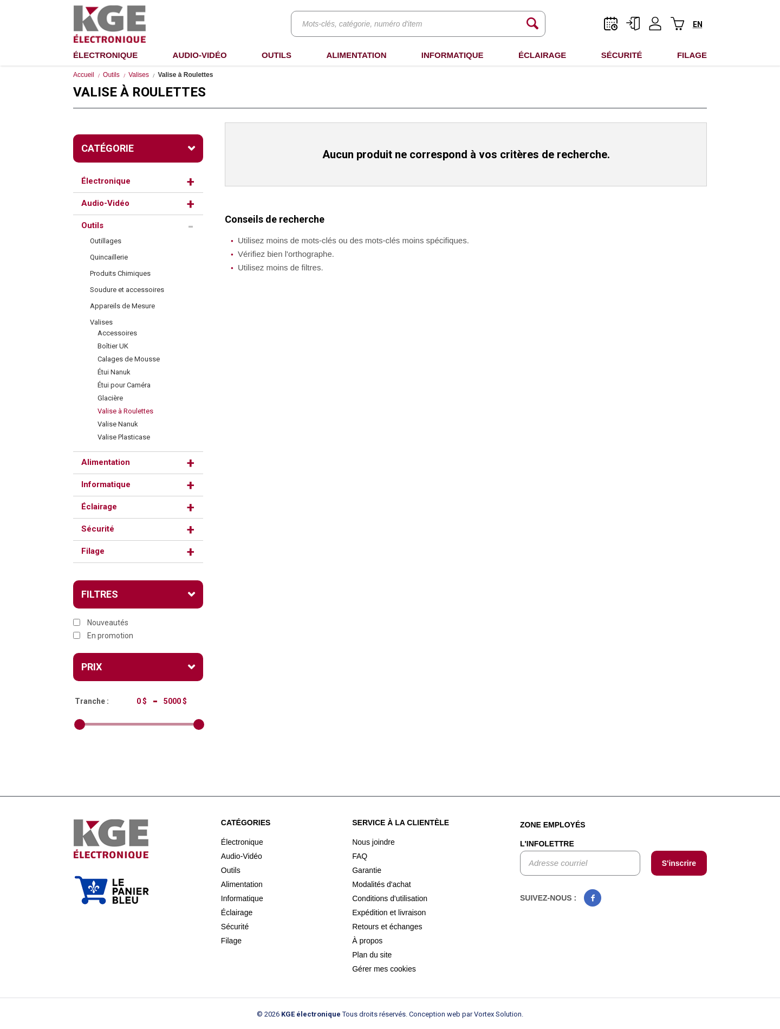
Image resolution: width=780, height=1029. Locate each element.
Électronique (105, 55)
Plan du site (372, 954)
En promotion (103, 635)
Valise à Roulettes (125, 411)
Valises (138, 75)
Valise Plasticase (124, 437)
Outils (276, 55)
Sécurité (621, 55)
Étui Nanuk (114, 372)
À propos (367, 940)
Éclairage (542, 55)
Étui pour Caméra (124, 385)
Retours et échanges (387, 926)
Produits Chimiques (120, 273)
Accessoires (117, 333)
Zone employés (553, 824)
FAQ (359, 856)
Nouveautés (100, 622)
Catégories (246, 822)
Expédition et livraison (389, 912)
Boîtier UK (113, 346)
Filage (692, 55)
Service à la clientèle (400, 822)
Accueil (83, 75)
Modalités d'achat (381, 884)
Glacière (110, 398)
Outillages (105, 241)
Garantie (366, 870)
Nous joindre (373, 842)
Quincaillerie (109, 257)
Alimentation (356, 55)
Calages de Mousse (129, 359)
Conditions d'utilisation (389, 898)
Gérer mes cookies (383, 969)
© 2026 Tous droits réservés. (332, 1014)
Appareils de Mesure (122, 306)
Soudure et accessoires (127, 290)
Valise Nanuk (118, 424)
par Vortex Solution (492, 1014)
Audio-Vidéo (200, 55)
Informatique (452, 55)
